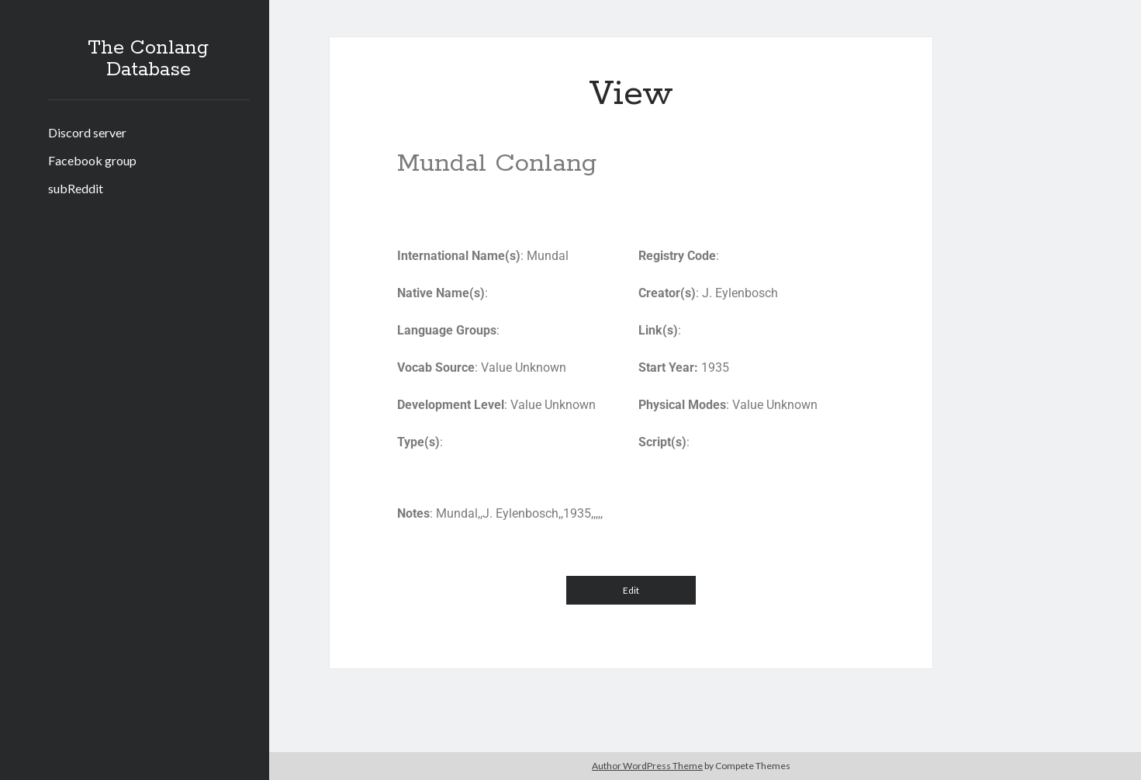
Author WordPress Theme (647, 765)
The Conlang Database (148, 59)
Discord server (87, 132)
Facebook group (92, 160)
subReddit (75, 188)
